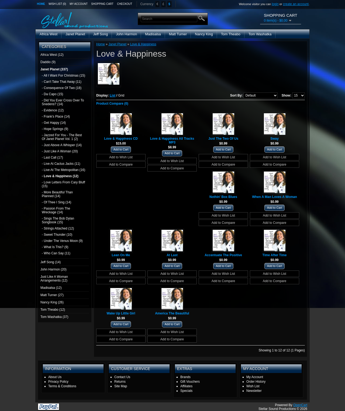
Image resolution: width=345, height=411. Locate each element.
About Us (54, 377)
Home (41, 3)
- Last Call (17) (52, 157)
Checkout (124, 3)
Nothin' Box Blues (223, 197)
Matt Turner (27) (52, 295)
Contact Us (122, 377)
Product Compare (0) (112, 103)
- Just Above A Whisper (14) (62, 145)
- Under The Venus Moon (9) (62, 241)
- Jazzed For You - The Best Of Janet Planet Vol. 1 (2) (62, 137)
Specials (186, 391)
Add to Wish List (121, 157)
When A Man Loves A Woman (274, 197)
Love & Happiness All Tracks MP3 (172, 140)
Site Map (120, 386)
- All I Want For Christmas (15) (63, 75)
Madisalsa (153, 34)
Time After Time (275, 255)
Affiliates (186, 386)
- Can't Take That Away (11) (61, 82)
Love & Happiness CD (121, 139)
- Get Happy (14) (54, 123)
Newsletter (254, 391)
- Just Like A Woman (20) (60, 151)
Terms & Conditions (62, 386)
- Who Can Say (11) (56, 253)
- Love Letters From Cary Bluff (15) (63, 184)
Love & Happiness (143, 44)
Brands (185, 377)
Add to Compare (121, 164)
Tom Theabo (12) (52, 309)
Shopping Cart (102, 3)
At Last (172, 255)
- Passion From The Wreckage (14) (56, 210)
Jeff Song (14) (50, 262)
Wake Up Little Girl (120, 313)
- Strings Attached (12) (58, 228)
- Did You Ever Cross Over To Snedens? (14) (63, 102)
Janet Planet (75, 34)
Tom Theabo (230, 34)
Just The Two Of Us (223, 139)
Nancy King (204, 34)
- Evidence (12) (53, 110)
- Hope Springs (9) (55, 129)
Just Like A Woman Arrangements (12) (54, 278)
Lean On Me (121, 255)
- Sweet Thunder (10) (57, 235)
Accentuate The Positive (223, 255)
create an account (296, 4)
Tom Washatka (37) (54, 317)
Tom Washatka (260, 34)
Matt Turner (178, 34)
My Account (79, 3)
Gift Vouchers (190, 381)
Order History (255, 381)
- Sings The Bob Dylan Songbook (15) (58, 220)
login (275, 4)
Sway (274, 139)
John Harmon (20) (53, 269)
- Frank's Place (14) (56, 116)
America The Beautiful (172, 313)
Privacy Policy (58, 381)
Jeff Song (100, 34)
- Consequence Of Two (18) (61, 88)
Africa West (48, 34)
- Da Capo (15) (52, 94)
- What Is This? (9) (55, 247)
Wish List (253, 386)
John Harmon (126, 34)
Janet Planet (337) (54, 69)
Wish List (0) (57, 3)
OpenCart (300, 405)
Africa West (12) (52, 55)
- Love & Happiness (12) (60, 176)
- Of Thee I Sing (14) (56, 202)
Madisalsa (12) (51, 288)
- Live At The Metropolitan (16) (63, 170)
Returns (120, 381)
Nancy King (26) (52, 302)
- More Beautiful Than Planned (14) (57, 194)
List (112, 95)
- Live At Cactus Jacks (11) (61, 164)
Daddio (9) (48, 62)
